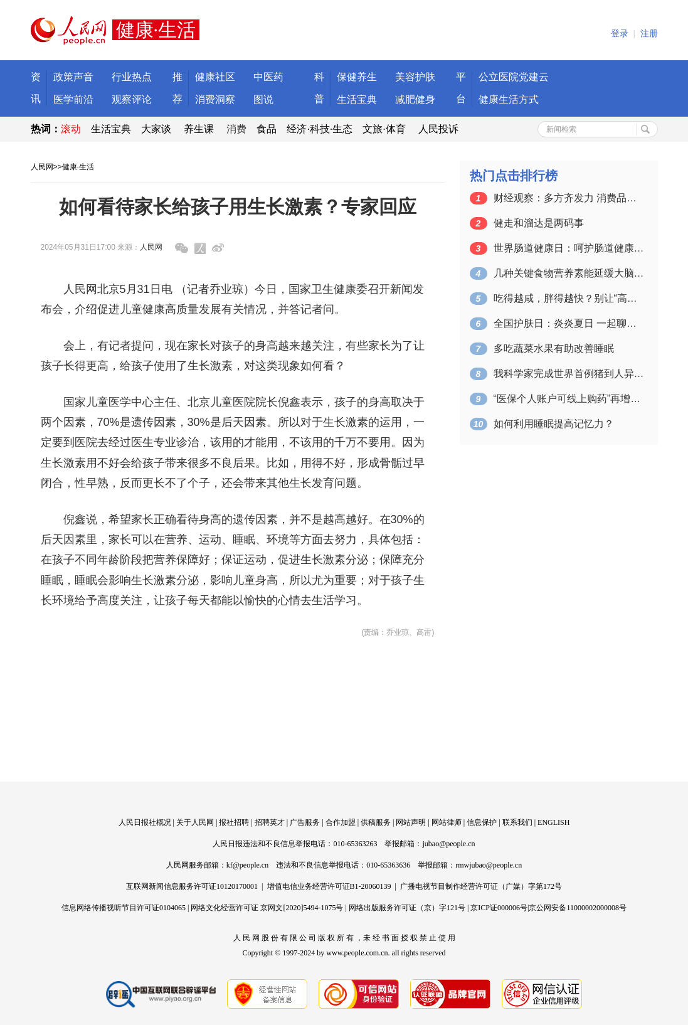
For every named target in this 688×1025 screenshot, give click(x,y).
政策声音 (73, 77)
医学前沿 (73, 99)
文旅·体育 (384, 129)
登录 (619, 33)
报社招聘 (234, 822)
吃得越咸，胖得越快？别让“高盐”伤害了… (569, 298)
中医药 (268, 77)
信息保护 (482, 822)
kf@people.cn (247, 865)
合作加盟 (340, 822)
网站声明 (411, 822)
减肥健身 (415, 99)
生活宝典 (357, 99)
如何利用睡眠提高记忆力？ (554, 423)
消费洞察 (215, 99)
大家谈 (156, 129)
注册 (649, 33)
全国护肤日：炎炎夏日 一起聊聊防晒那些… (569, 323)
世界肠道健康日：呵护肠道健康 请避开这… (569, 248)
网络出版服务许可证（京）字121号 (407, 907)
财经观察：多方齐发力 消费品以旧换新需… (569, 198)
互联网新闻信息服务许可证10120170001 (192, 886)
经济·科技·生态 (319, 129)
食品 (267, 129)
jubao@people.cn (448, 843)
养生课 (199, 129)
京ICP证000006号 (498, 907)
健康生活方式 (509, 99)
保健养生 (357, 77)
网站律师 (446, 822)
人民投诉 (438, 129)
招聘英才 (270, 822)
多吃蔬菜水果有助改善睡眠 (554, 348)
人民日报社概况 (145, 822)
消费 (236, 129)
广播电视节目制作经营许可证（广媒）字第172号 (481, 886)
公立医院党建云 (514, 77)
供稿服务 (376, 822)
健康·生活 (78, 166)
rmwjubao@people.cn (488, 865)
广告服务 (305, 822)
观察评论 (132, 99)
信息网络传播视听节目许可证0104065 (123, 907)
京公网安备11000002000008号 (578, 907)
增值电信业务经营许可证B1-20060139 (329, 886)
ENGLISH (553, 822)
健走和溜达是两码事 (539, 223)
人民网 (42, 166)
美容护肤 (415, 77)
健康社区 (215, 77)
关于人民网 (195, 822)
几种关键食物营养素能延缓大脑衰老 (569, 273)
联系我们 (517, 822)
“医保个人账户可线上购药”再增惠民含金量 (569, 398)
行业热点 (132, 77)
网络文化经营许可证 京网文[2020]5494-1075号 (267, 907)
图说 (263, 99)
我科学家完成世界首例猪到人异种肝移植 (569, 373)
